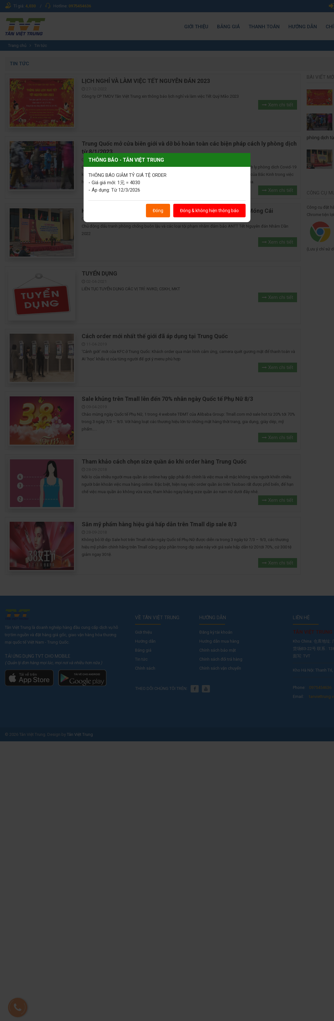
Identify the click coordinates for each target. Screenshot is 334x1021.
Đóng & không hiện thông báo (209, 210)
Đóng (158, 210)
